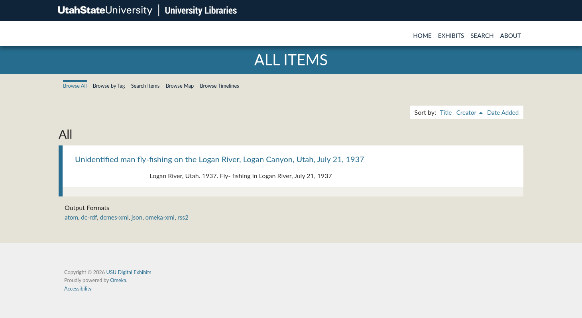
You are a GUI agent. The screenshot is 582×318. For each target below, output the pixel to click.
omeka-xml (160, 217)
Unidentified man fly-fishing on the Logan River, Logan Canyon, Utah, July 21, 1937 (219, 159)
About (510, 35)
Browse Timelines (219, 85)
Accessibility (78, 288)
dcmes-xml (114, 217)
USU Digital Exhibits (128, 272)
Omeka (118, 280)
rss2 (182, 217)
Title (446, 112)
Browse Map (180, 85)
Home (422, 35)
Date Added (503, 112)
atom (71, 217)
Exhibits (451, 35)
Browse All (75, 85)
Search (482, 35)
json (137, 217)
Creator (467, 112)
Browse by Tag (109, 85)
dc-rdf (89, 217)
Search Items (145, 85)
